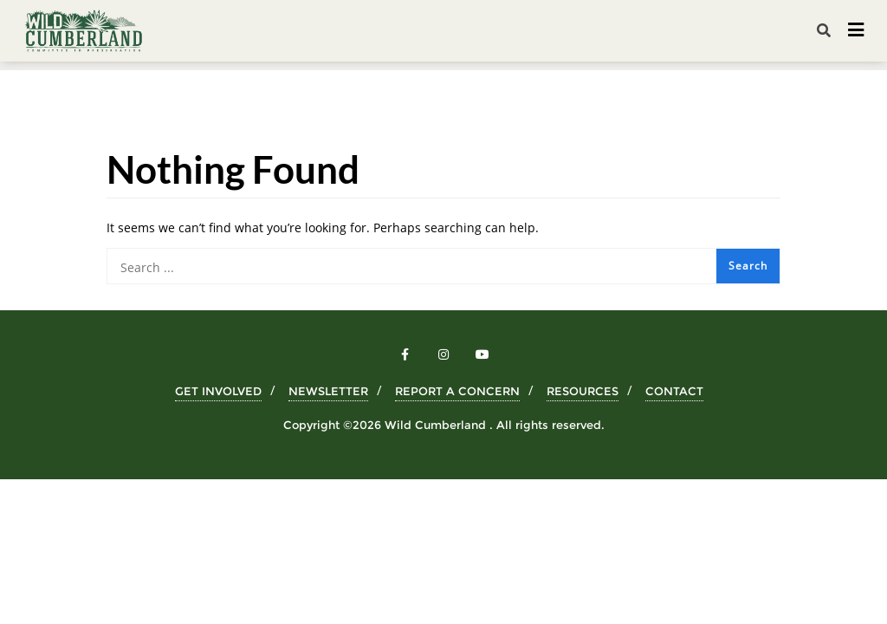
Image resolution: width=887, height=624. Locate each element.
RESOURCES (582, 391)
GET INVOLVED (218, 391)
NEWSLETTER (328, 391)
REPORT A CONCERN (457, 391)
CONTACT (674, 391)
